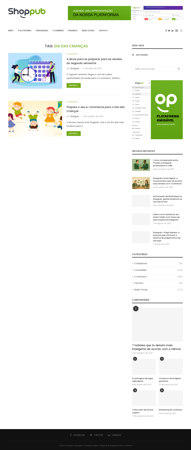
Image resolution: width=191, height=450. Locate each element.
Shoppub (74, 68)
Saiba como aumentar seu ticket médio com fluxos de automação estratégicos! (166, 217)
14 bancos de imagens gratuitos (170, 379)
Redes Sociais (88, 30)
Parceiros (72, 30)
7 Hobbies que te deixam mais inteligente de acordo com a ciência (156, 347)
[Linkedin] (172, 30)
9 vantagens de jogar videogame (142, 379)
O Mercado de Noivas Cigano (142, 411)
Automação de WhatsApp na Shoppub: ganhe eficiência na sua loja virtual (167, 199)
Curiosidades (42, 30)
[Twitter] (169, 30)
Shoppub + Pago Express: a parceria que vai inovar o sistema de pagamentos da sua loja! (166, 236)
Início (10, 30)
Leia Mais (73, 85)
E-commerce (58, 30)
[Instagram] (144, 54)
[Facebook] (166, 30)
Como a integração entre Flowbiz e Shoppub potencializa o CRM (165, 163)
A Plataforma (24, 30)
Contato (103, 30)
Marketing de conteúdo (170, 409)
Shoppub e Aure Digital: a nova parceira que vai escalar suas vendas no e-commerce (167, 181)
